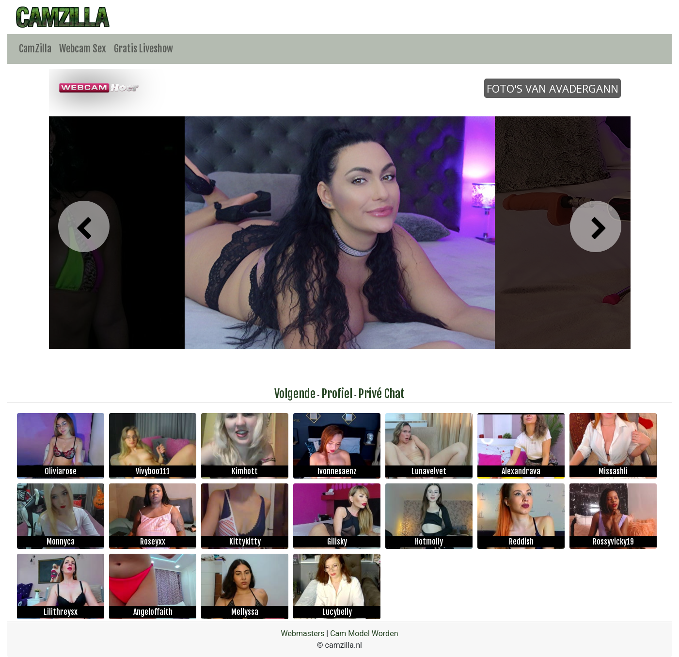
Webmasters (303, 633)
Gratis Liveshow (143, 49)
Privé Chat (381, 393)
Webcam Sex (82, 49)
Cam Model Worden (364, 633)
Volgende (295, 393)
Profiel (336, 393)
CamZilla (35, 49)
